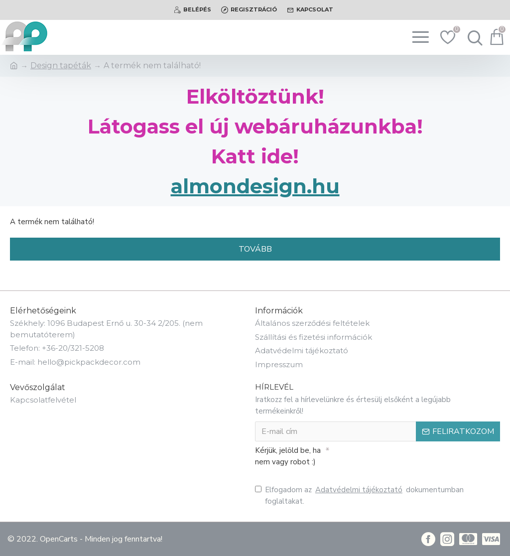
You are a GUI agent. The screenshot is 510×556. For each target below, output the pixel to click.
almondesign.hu (255, 186)
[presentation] (399, 459)
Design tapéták (60, 65)
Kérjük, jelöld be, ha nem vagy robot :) (288, 456)
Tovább (255, 249)
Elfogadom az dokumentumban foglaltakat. (359, 495)
